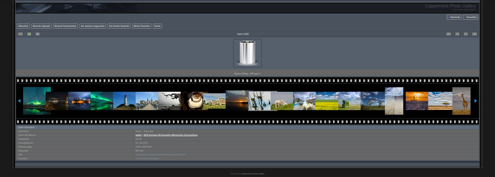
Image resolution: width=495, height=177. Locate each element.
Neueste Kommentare (65, 26)
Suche (157, 26)
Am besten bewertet (119, 26)
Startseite (455, 17)
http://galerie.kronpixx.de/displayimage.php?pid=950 (160, 154)
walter (138, 135)
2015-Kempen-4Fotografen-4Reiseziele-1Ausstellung (171, 135)
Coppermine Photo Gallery (252, 174)
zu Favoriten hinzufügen (147, 158)
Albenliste (23, 26)
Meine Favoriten (142, 26)
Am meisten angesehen (93, 26)
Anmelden (471, 17)
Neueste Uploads (41, 26)
